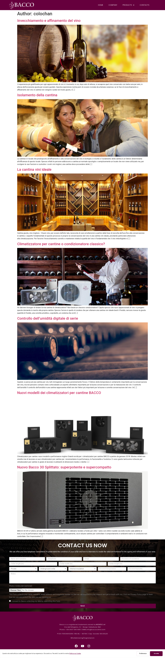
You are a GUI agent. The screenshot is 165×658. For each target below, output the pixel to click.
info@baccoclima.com (96, 629)
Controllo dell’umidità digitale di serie (47, 318)
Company (113, 5)
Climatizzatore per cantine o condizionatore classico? (61, 244)
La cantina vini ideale (34, 169)
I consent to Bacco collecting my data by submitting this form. (35, 601)
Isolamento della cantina (37, 95)
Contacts (144, 5)
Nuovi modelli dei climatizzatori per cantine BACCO (59, 393)
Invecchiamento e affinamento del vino (49, 20)
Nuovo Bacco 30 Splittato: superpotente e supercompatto (64, 467)
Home (100, 5)
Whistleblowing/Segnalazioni (83, 638)
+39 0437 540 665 (73, 629)
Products (128, 5)
